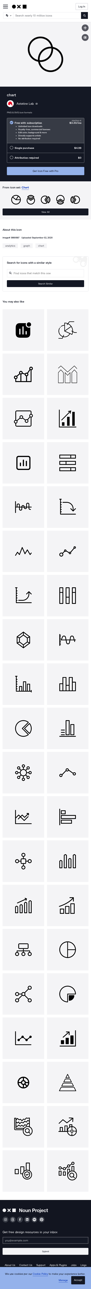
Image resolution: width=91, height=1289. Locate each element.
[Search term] (47, 15)
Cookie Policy (40, 1273)
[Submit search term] (84, 15)
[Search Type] (8, 15)
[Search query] (45, 273)
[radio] (45, 130)
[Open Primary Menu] (5, 6)
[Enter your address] (45, 1240)
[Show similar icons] (85, 37)
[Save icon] (85, 27)
